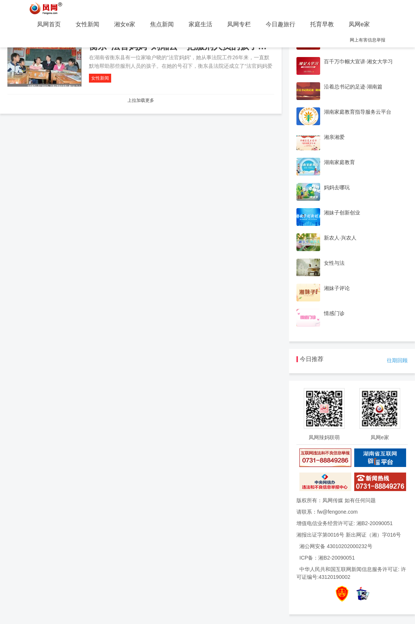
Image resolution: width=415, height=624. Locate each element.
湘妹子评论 (337, 288)
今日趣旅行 (280, 24)
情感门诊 (334, 313)
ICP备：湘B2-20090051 (327, 558)
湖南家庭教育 (339, 162)
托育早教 (322, 24)
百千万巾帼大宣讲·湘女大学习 (358, 61)
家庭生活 (200, 24)
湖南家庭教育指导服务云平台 (357, 112)
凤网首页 (49, 24)
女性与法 (334, 263)
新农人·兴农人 (340, 238)
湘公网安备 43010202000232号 (335, 546)
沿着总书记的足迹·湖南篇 (353, 87)
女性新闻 (87, 24)
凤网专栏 (239, 24)
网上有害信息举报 (367, 40)
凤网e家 (359, 24)
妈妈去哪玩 (337, 187)
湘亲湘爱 (334, 137)
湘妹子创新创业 (342, 213)
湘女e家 (124, 24)
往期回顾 (397, 360)
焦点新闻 (162, 24)
